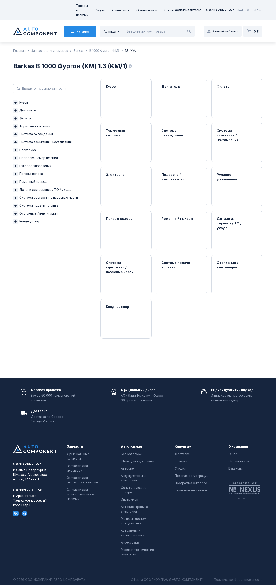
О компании (145, 10)
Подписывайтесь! (187, 10)
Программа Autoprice (191, 483)
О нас (232, 454)
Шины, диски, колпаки (137, 461)
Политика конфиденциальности (238, 579)
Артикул (110, 31)
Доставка (182, 454)
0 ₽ (256, 31)
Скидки (180, 468)
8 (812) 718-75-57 (220, 10)
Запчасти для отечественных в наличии (80, 494)
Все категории (132, 454)
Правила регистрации (191, 476)
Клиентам (119, 10)
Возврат (181, 461)
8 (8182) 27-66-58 (27, 490)
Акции (100, 10)
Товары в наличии (82, 10)
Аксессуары (130, 542)
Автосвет (128, 468)
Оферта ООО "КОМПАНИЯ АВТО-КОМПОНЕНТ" (167, 579)
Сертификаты (238, 461)
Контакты (171, 10)
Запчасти (75, 446)
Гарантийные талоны (191, 490)
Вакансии (235, 468)
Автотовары (131, 446)
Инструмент (130, 499)
